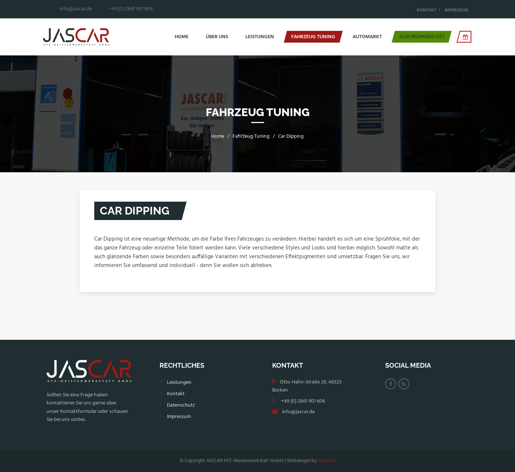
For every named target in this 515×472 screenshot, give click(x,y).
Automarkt (367, 37)
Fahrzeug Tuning (313, 37)
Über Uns (217, 37)
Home (182, 37)
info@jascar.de (298, 412)
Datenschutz (181, 405)
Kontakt (426, 10)
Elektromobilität (421, 37)
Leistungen (259, 37)
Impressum (456, 10)
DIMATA (327, 461)
